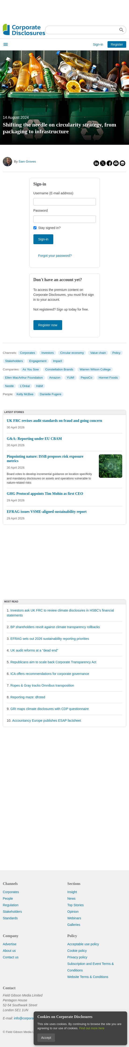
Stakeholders (14, 361)
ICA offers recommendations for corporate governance (50, 674)
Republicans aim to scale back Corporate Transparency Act (53, 662)
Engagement (38, 361)
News (71, 898)
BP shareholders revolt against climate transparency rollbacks (55, 627)
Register (117, 44)
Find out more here (91, 1028)
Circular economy (72, 353)
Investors (47, 353)
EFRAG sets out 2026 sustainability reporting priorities (50, 639)
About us (9, 951)
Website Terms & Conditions (87, 977)
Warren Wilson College (95, 369)
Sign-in (98, 44)
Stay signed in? (49, 227)
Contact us (10, 957)
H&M (39, 386)
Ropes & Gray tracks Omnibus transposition (42, 685)
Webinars (74, 918)
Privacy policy (77, 957)
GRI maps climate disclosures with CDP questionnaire (50, 709)
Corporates (27, 353)
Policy (116, 353)
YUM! (71, 377)
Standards (10, 918)
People (8, 898)
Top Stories (75, 905)
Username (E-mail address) (53, 193)
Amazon (54, 377)
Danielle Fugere (50, 394)
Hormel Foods (108, 377)
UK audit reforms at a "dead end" (34, 650)
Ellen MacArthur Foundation (24, 377)
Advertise (9, 944)
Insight (72, 892)
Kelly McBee (25, 394)
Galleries (73, 925)
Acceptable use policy (83, 944)
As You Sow (31, 369)
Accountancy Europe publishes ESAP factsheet (46, 720)
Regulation (10, 905)
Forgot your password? (55, 255)
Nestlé (9, 386)
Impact (57, 361)
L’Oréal (25, 386)
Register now (47, 325)
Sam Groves (27, 161)
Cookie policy (77, 951)
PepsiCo (86, 377)
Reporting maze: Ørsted (28, 697)
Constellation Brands (59, 369)
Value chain (98, 353)
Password (40, 210)
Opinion (73, 911)
